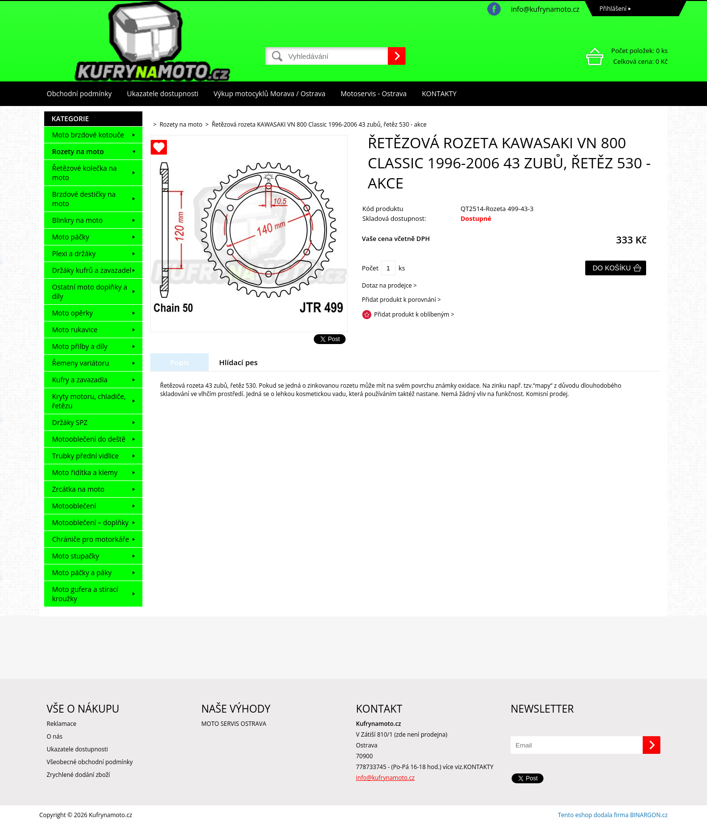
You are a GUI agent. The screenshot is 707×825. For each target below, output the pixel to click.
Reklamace (61, 723)
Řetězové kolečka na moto (84, 172)
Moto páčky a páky (81, 572)
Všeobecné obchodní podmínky (90, 762)
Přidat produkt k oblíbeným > (414, 314)
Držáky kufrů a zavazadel (92, 270)
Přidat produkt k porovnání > (401, 299)
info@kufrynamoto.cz (545, 9)
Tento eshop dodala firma (593, 815)
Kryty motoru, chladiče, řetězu (89, 401)
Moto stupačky (75, 555)
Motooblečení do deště (89, 439)
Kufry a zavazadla (80, 379)
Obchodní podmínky (79, 93)
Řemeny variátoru (80, 363)
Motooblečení (74, 505)
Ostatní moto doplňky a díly (89, 291)
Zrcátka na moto (78, 489)
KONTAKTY (439, 93)
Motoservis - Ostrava (374, 93)
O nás (54, 736)
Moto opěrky (72, 313)
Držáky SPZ (69, 422)
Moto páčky (70, 236)
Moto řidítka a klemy (84, 472)
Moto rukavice (75, 329)
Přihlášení (612, 8)
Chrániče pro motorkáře (90, 539)
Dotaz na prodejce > (389, 285)
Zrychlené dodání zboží (78, 775)
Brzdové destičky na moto (84, 198)
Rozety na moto (78, 151)
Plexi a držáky (74, 253)
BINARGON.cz (649, 815)
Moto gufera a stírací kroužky (85, 594)
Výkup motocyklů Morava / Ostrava (270, 93)
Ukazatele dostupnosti (163, 93)
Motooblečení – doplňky (90, 522)
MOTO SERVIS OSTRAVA (233, 723)
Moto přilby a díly (80, 346)
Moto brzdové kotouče (88, 134)
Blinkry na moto (77, 220)
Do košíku (612, 268)
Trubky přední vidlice (85, 455)
